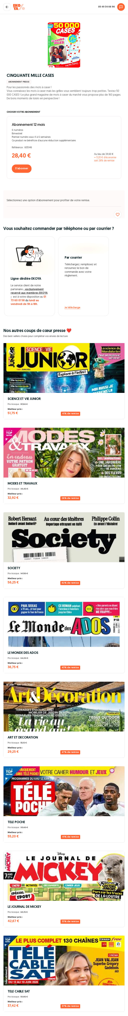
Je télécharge (72, 307)
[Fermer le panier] (7, 7)
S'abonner (21, 168)
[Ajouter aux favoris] (117, 214)
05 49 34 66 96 (106, 7)
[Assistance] (121, 7)
